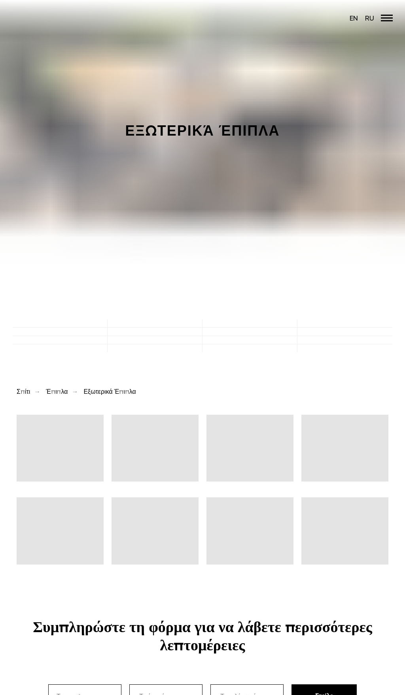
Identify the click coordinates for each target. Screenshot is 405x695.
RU (369, 18)
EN (354, 18)
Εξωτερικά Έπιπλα (109, 391)
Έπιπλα (57, 391)
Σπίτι (23, 391)
